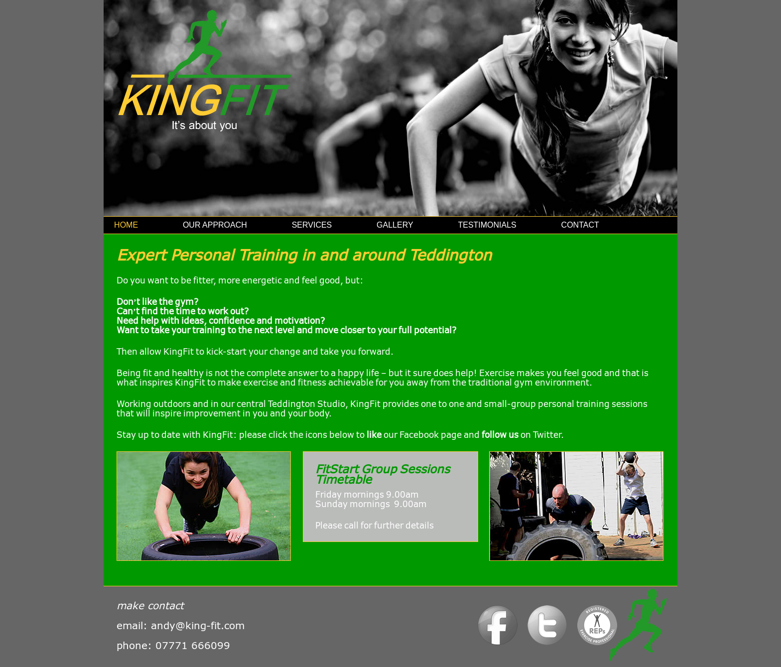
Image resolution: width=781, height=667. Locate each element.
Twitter (548, 628)
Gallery (395, 225)
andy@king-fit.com (198, 625)
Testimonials (487, 225)
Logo (598, 628)
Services (312, 225)
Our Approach (215, 225)
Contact (580, 225)
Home (126, 225)
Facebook (498, 628)
